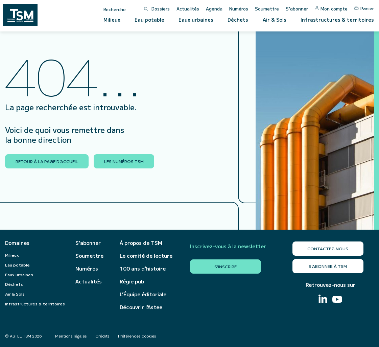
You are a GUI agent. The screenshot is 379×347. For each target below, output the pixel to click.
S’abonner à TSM (328, 266)
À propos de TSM (141, 243)
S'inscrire (225, 266)
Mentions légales (71, 336)
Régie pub (132, 281)
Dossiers (160, 8)
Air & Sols (274, 19)
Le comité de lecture (146, 256)
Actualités (187, 8)
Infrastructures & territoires (337, 19)
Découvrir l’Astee (141, 307)
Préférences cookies (137, 336)
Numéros (238, 8)
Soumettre (267, 8)
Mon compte (331, 8)
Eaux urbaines (196, 19)
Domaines (17, 243)
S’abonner (297, 8)
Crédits (102, 336)
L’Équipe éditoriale (143, 294)
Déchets (238, 19)
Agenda (214, 8)
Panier (364, 8)
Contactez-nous (327, 248)
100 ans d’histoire (143, 268)
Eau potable (149, 19)
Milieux (111, 19)
